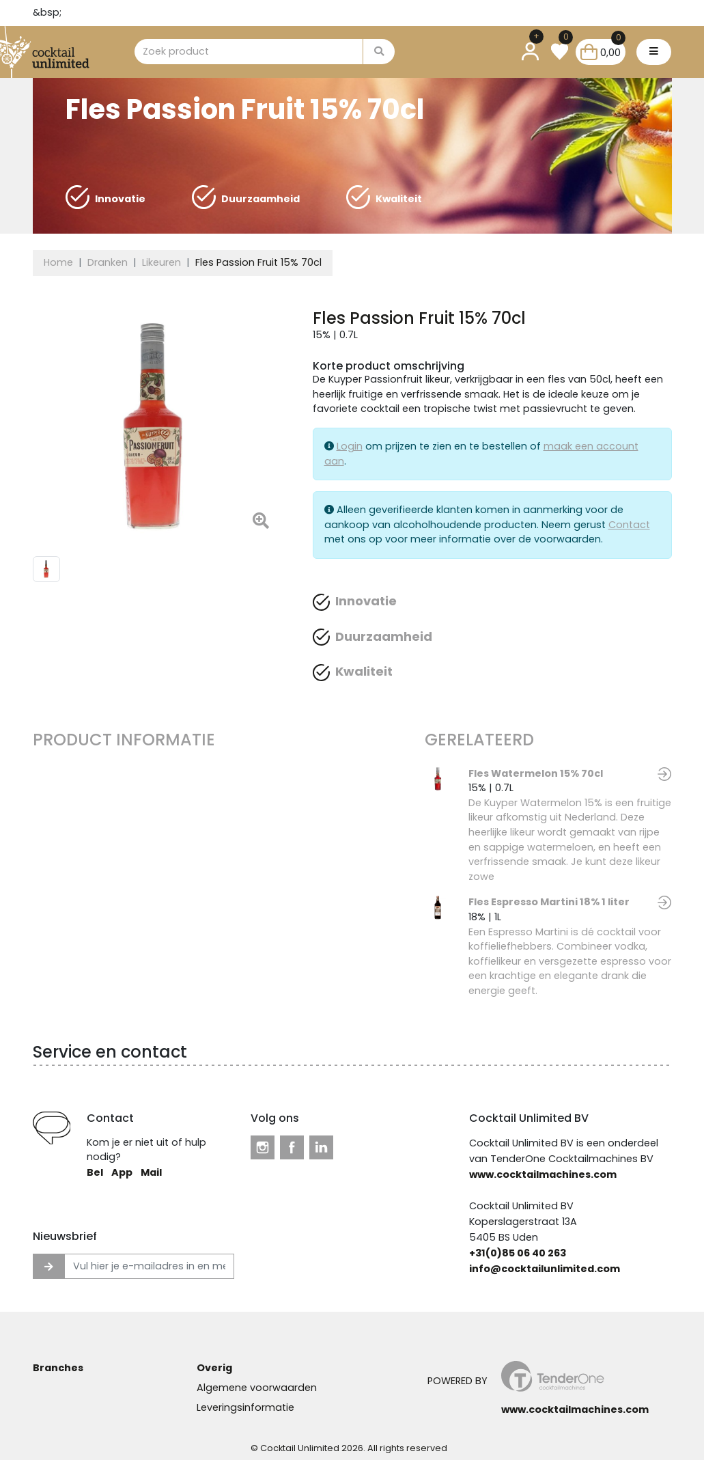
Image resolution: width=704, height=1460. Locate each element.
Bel (95, 1172)
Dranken (107, 262)
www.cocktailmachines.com (543, 1174)
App (121, 1172)
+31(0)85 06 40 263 (517, 1253)
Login (350, 446)
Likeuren (161, 262)
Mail (151, 1172)
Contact (629, 525)
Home (58, 262)
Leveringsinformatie (245, 1407)
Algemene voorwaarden (257, 1387)
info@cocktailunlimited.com (544, 1269)
